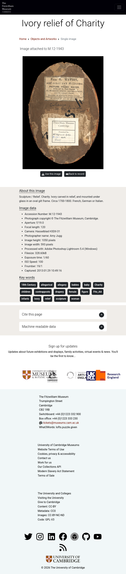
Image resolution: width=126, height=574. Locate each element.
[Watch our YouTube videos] (97, 536)
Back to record (75, 174)
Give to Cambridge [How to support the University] (49, 502)
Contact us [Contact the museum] (44, 458)
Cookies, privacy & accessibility (56, 453)
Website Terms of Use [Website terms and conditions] (51, 449)
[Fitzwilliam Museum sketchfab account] (75, 536)
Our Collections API (49, 466)
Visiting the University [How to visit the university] (51, 497)
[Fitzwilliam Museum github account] (86, 536)
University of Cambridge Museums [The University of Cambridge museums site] (58, 445)
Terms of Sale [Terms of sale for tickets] (46, 475)
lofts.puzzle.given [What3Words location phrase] (66, 427)
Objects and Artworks (44, 39)
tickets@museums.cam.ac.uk (61, 422)
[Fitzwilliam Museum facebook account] (52, 536)
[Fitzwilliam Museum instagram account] (40, 536)
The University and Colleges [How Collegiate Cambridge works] (54, 493)
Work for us (45, 462)
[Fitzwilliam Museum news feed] (63, 547)
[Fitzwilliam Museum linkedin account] (63, 536)
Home (22, 39)
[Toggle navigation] (119, 7)
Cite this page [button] (32, 314)
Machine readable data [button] (39, 327)
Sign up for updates (63, 346)
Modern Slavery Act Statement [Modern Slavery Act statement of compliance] (56, 471)
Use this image (51, 174)
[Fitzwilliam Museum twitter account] (28, 536)
